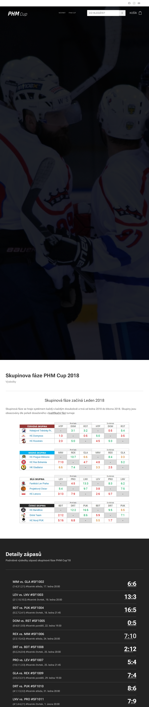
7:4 (132, 675)
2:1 (128, 649)
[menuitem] (63, 13)
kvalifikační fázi (57, 413)
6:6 (132, 583)
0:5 (132, 622)
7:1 (128, 636)
